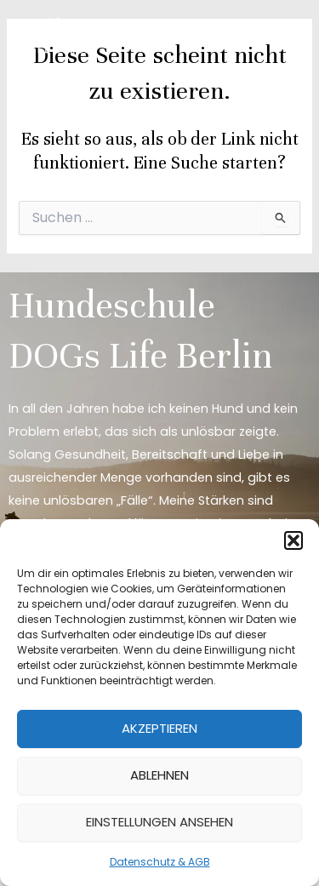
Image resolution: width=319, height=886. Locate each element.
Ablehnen (159, 775)
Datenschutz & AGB (160, 862)
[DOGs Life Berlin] (59, 36)
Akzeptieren (159, 728)
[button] (293, 540)
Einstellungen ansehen (159, 822)
